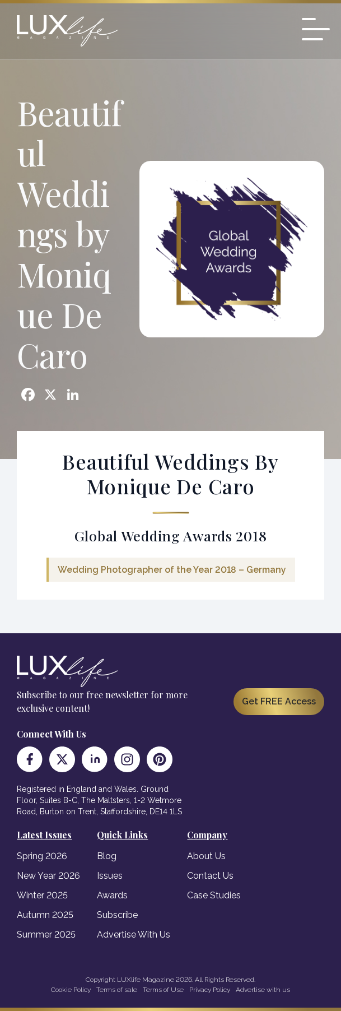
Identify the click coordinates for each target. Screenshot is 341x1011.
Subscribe (117, 915)
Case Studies (214, 895)
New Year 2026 (48, 875)
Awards (112, 895)
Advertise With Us (133, 934)
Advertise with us (263, 990)
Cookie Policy (71, 990)
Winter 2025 (42, 895)
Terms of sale (116, 990)
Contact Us (210, 875)
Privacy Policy (209, 990)
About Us (206, 856)
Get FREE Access (279, 701)
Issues (110, 875)
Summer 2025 (46, 934)
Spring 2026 (42, 856)
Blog (106, 856)
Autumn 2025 (45, 915)
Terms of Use (163, 990)
